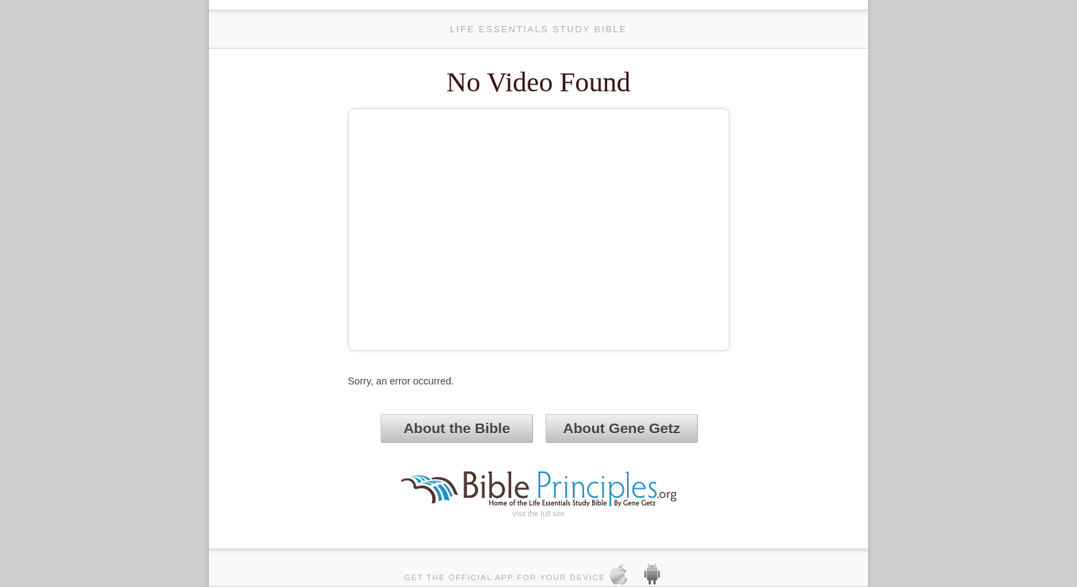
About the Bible (456, 428)
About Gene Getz (621, 428)
